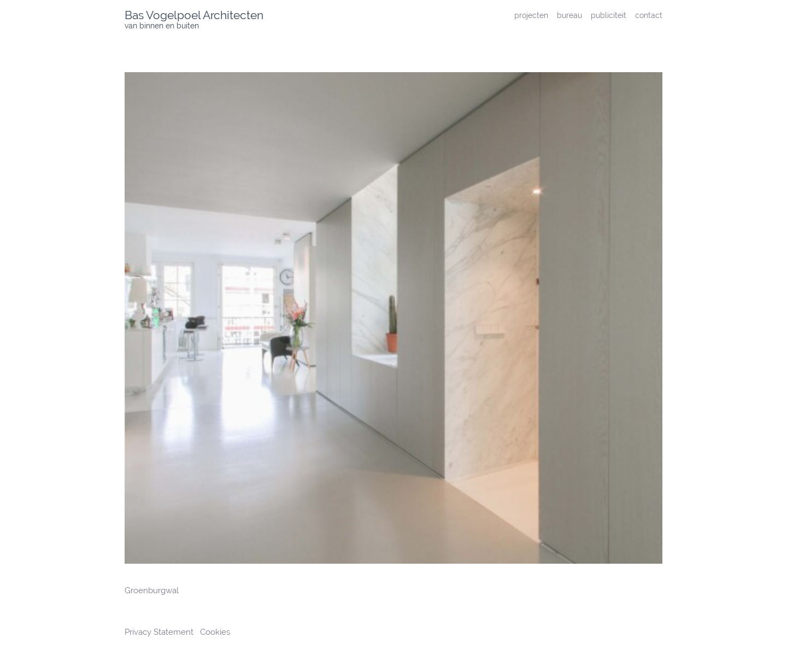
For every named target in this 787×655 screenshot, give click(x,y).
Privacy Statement (160, 632)
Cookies (215, 632)
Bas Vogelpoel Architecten (194, 15)
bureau (569, 15)
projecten (531, 15)
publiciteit (608, 15)
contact (648, 15)
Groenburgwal (152, 590)
